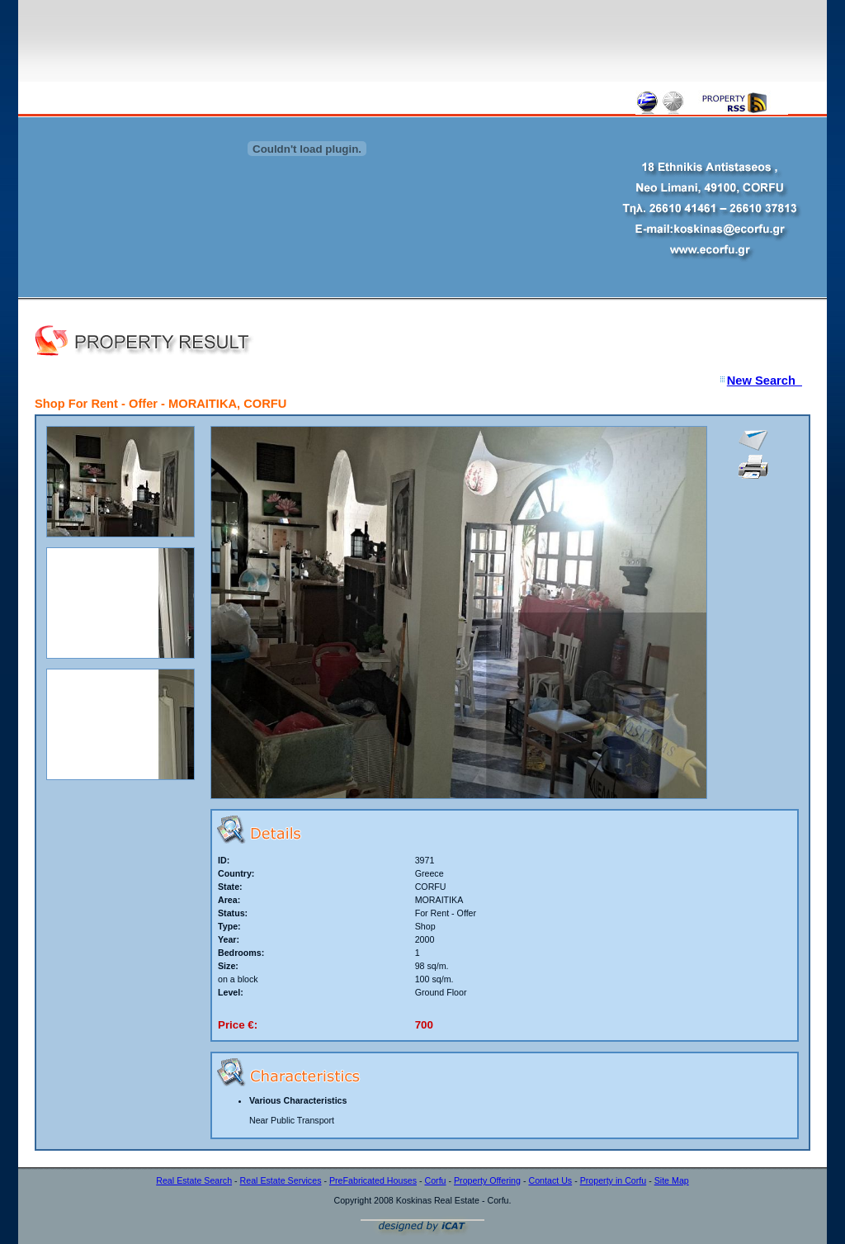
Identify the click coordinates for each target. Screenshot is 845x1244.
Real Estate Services (281, 1180)
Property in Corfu (613, 1180)
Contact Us (550, 1180)
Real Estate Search (194, 1180)
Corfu (435, 1180)
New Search (764, 380)
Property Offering (487, 1180)
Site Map (671, 1180)
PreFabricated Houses (373, 1180)
